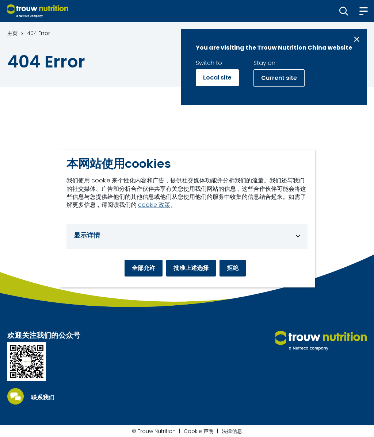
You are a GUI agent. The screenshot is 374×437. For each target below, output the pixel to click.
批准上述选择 (191, 268)
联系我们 (42, 398)
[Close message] (357, 39)
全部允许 (143, 268)
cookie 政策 (154, 205)
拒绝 (232, 268)
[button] (344, 11)
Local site (217, 77)
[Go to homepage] (37, 11)
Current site (279, 78)
